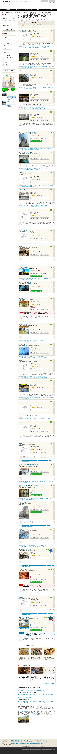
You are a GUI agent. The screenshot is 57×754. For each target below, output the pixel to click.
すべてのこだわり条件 (9, 70)
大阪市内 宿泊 (24, 148)
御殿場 (28, 743)
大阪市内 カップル (31, 66)
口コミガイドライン (43, 746)
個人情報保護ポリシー (25, 749)
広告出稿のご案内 (35, 746)
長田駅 (42, 418)
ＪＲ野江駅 (44, 47)
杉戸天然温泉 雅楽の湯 (26, 711)
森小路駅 (34, 186)
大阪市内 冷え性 (24, 66)
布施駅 (34, 341)
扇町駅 (26, 279)
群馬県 (25, 740)
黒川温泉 (38, 741)
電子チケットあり (23, 24)
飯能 (25, 743)
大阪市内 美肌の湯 (30, 148)
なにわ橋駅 (26, 499)
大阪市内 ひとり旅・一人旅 (26, 46)
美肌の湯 (26, 697)
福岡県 (43, 740)
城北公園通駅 (46, 460)
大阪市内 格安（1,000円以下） (27, 47)
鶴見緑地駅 (24, 321)
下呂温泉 (26, 741)
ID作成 (54, 2)
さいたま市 (22, 743)
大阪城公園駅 (37, 149)
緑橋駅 (28, 67)
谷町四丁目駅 (24, 526)
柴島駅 (50, 460)
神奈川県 (12, 740)
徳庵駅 (36, 206)
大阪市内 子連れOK (25, 185)
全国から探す (12, 18)
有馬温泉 (18, 741)
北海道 (34, 740)
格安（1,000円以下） (33, 694)
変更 (13, 22)
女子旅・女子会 (45, 695)
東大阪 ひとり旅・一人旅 (37, 340)
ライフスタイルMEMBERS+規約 (47, 749)
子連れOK (22, 695)
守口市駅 (36, 546)
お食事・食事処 (28, 695)
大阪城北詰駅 (32, 149)
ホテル (19, 695)
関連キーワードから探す (6, 744)
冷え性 (50, 695)
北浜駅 (23, 499)
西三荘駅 (33, 546)
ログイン (50, 2)
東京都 (28, 740)
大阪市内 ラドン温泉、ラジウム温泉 (27, 498)
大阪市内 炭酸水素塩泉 (25, 397)
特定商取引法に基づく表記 (33, 749)
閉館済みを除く (38, 24)
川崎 (14, 743)
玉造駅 (26, 566)
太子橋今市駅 (41, 357)
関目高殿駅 (36, 108)
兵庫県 (22, 740)
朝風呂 (23, 697)
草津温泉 (12, 741)
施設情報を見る (35, 59)
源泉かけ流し (7, 67)
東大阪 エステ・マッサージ (45, 340)
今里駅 (23, 566)
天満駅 (23, 279)
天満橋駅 (33, 499)
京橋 (26, 690)
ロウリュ (19, 697)
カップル (40, 695)
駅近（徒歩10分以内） (25, 694)
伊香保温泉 (30, 741)
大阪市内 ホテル (46, 148)
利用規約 (39, 749)
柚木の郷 (33, 713)
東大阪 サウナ (24, 418)
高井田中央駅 (40, 243)
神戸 (42, 743)
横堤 (37, 690)
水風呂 (39, 694)
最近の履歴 (52, 1)
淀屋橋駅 (30, 499)
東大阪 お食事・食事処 (43, 545)
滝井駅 (45, 357)
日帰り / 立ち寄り (8, 39)
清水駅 (31, 186)
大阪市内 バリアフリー (25, 205)
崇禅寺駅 (27, 461)
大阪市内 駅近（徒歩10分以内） (38, 148)
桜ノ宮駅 (50, 278)
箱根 (16, 741)
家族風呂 (6, 65)
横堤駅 (38, 206)
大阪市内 (31, 743)
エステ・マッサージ (34, 695)
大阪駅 (29, 593)
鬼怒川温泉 (46, 741)
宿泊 (52, 694)
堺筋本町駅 (48, 525)
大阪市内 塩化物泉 (33, 397)
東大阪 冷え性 (24, 340)
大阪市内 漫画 (49, 565)
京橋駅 (33, 47)
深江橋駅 (28, 341)
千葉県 (19, 740)
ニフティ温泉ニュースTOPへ (49, 683)
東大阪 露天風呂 (29, 418)
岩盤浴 (37, 697)
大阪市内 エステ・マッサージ (35, 46)
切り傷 (34, 697)
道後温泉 (34, 741)
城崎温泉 (22, 741)
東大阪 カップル (29, 340)
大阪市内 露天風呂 (50, 87)
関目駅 (31, 88)
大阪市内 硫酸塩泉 (31, 481)
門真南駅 (30, 321)
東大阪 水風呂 (35, 418)
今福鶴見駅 (28, 186)
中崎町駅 (45, 377)
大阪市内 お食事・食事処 (45, 46)
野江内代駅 (28, 88)
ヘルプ (49, 746)
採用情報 (54, 749)
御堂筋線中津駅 (24, 614)
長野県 (37, 740)
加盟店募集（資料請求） (27, 746)
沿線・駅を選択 (9, 29)
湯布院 (42, 741)
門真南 (43, 690)
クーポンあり (30, 24)
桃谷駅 (29, 566)
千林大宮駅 (34, 357)
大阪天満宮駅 (30, 279)
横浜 (12, 743)
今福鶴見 (34, 690)
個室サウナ (30, 697)
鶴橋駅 (53, 565)
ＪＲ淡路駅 (24, 461)
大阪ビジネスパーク (21, 690)
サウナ (19, 694)
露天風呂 (49, 694)
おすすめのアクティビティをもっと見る (47, 661)
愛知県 (40, 740)
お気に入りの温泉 (44, 1)
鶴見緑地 (40, 690)
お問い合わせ (53, 746)
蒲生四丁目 (30, 690)
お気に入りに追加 (45, 59)
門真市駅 (39, 546)
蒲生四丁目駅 (37, 47)
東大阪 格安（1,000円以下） (26, 546)
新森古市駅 (24, 186)
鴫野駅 (41, 47)
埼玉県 (16, 740)
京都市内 (35, 743)
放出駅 (31, 67)
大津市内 (38, 743)
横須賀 (17, 743)
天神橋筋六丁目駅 (38, 377)
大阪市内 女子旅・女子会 (47, 66)
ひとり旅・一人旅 (44, 694)
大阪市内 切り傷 (29, 168)
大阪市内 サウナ (44, 87)
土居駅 (43, 546)
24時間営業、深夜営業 (9, 58)
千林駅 (37, 357)
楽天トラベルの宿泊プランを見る (36, 140)
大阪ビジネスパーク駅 (25, 149)
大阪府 (31, 740)
